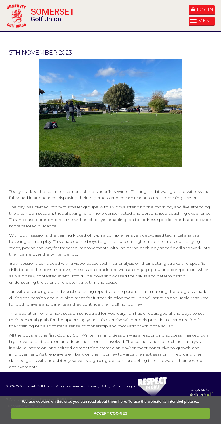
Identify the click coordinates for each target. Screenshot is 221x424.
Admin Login (124, 386)
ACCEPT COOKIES (110, 413)
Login (202, 10)
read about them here (107, 401)
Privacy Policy (98, 386)
